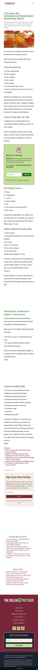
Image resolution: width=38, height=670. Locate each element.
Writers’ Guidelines (19, 623)
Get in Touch (19, 611)
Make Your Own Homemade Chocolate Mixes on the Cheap (20, 458)
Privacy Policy (19, 617)
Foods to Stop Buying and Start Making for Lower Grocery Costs (17, 455)
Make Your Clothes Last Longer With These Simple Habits (17, 583)
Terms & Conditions (19, 620)
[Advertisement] (19, 298)
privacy (15, 180)
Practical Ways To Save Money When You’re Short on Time (17, 573)
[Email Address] (14, 174)
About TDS (19, 608)
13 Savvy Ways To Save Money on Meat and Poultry (18, 540)
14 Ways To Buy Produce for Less (18, 554)
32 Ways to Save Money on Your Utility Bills (17, 551)
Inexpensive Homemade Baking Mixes (20, 461)
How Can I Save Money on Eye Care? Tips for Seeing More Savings (18, 547)
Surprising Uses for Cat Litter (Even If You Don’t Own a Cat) (18, 576)
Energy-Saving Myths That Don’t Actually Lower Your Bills (17, 580)
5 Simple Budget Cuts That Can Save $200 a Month (17, 544)
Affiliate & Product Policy (19, 614)
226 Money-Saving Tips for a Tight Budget (18, 556)
